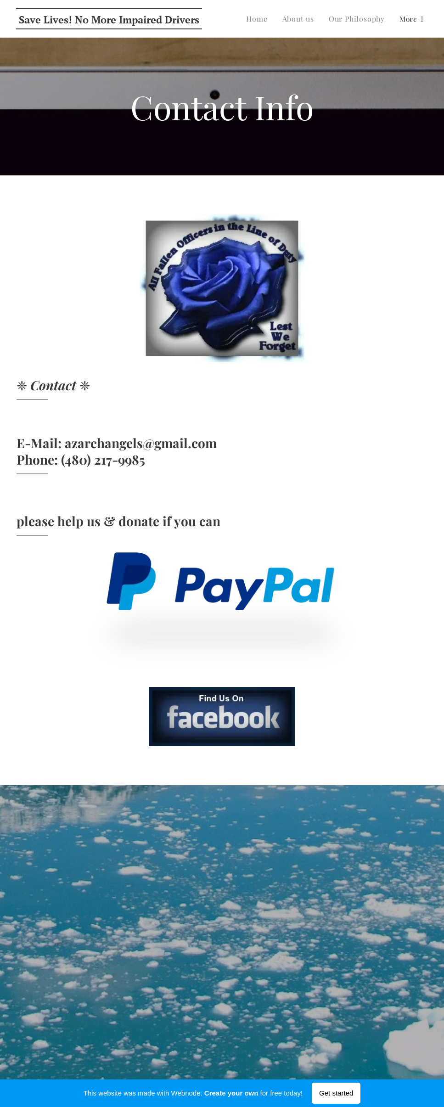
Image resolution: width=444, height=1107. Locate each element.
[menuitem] (262, 18)
